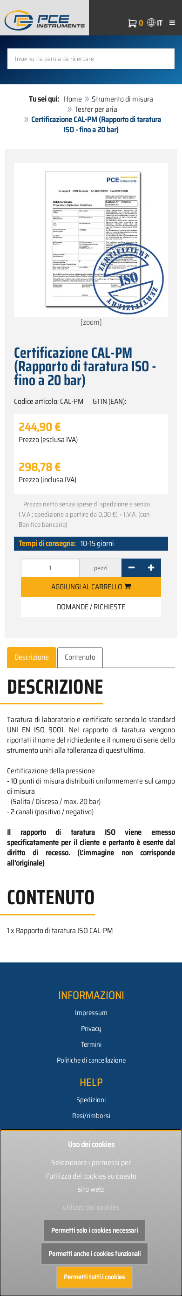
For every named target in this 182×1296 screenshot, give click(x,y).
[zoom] (91, 245)
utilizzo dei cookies (91, 1207)
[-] (131, 568)
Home (73, 99)
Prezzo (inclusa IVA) (47, 480)
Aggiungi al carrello (91, 587)
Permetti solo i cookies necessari (94, 1230)
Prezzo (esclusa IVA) (48, 440)
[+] (151, 568)
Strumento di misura (122, 99)
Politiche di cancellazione (91, 1060)
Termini (91, 1044)
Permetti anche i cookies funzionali (94, 1253)
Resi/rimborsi (91, 1115)
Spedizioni (91, 1099)
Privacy (91, 1028)
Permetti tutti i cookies (94, 1277)
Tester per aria (95, 109)
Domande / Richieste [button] (91, 607)
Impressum (91, 1012)
